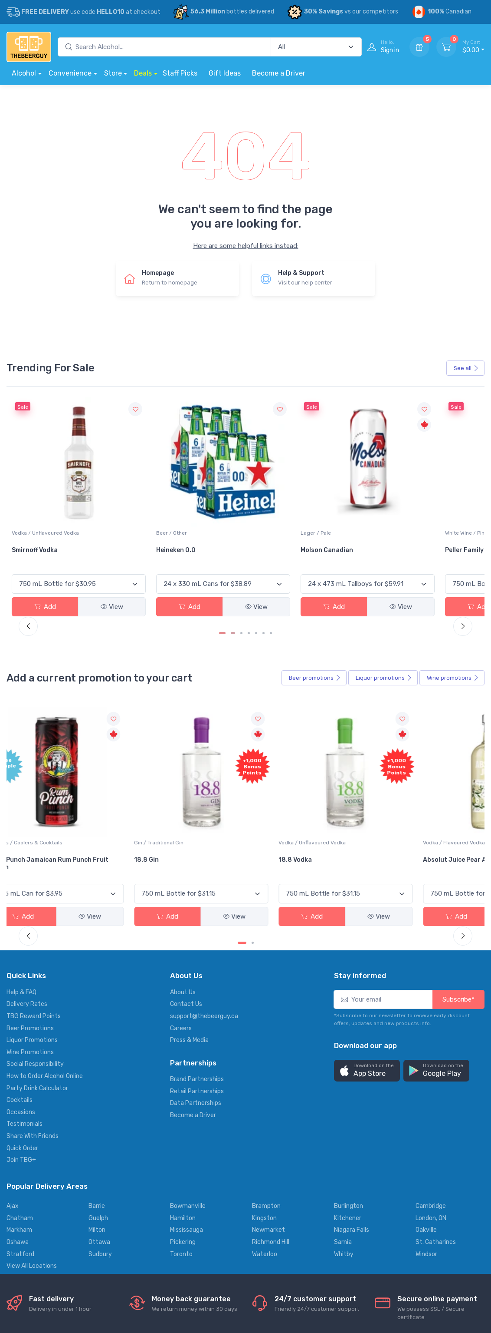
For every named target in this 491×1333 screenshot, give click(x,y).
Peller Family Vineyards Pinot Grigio (365, 496)
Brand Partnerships (197, 962)
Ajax (13, 1089)
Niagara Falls (351, 1113)
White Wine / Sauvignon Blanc (41, 479)
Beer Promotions (30, 912)
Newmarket (268, 1113)
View (63, 549)
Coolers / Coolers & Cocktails (36, 731)
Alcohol (24, 73)
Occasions (21, 995)
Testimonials (25, 1007)
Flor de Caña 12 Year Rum (442, 748)
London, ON (431, 1101)
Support (99, 1293)
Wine (453, 619)
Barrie (96, 1089)
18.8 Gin (104, 744)
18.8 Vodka (188, 744)
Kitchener (347, 1101)
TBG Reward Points (34, 899)
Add (29, 549)
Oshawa (18, 1125)
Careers (181, 912)
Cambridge (431, 1089)
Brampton (266, 1089)
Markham (19, 1113)
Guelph (98, 1101)
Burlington (348, 1089)
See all (466, 368)
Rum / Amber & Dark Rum (442, 727)
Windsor (426, 1137)
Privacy (132, 1293)
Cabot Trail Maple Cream (358, 748)
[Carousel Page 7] (271, 575)
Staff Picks (180, 73)
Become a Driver (278, 73)
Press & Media (189, 923)
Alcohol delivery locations (42, 1293)
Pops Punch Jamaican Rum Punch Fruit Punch (45, 752)
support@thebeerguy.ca (204, 899)
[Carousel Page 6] (263, 575)
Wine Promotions (30, 935)
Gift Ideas (225, 73)
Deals (143, 73)
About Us (183, 876)
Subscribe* (458, 883)
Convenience (70, 73)
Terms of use (171, 1293)
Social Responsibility (35, 947)
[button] (367, 954)
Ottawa (99, 1125)
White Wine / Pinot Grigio (361, 476)
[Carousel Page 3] (241, 575)
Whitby (344, 1137)
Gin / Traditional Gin (116, 727)
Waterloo (264, 1137)
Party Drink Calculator (37, 972)
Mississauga (186, 1113)
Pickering (183, 1125)
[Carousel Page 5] (256, 575)
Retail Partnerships (197, 975)
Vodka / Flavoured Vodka (282, 727)
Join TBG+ (21, 1043)
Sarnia (343, 1125)
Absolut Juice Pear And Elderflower (280, 748)
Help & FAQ (21, 876)
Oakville (426, 1113)
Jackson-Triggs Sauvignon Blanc (37, 496)
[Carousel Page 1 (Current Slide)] (223, 575)
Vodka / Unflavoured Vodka (125, 476)
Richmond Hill (270, 1125)
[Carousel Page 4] (249, 575)
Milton (96, 1113)
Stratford (20, 1137)
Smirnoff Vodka (114, 492)
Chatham (20, 1101)
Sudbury (100, 1137)
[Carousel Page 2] (234, 575)
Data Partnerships (195, 986)
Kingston (264, 1101)
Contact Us (186, 887)
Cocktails (20, 983)
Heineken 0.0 (191, 492)
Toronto (181, 1137)
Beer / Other (186, 476)
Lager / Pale (266, 476)
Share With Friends (33, 1019)
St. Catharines (436, 1125)
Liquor (384, 619)
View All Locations (32, 1149)
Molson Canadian (277, 492)
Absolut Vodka (433, 492)
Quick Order (22, 1031)
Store (113, 73)
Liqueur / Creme (351, 727)
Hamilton (183, 1101)
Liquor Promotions (32, 923)
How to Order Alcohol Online (45, 959)
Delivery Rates (27, 887)
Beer (315, 619)
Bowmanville (188, 1089)
